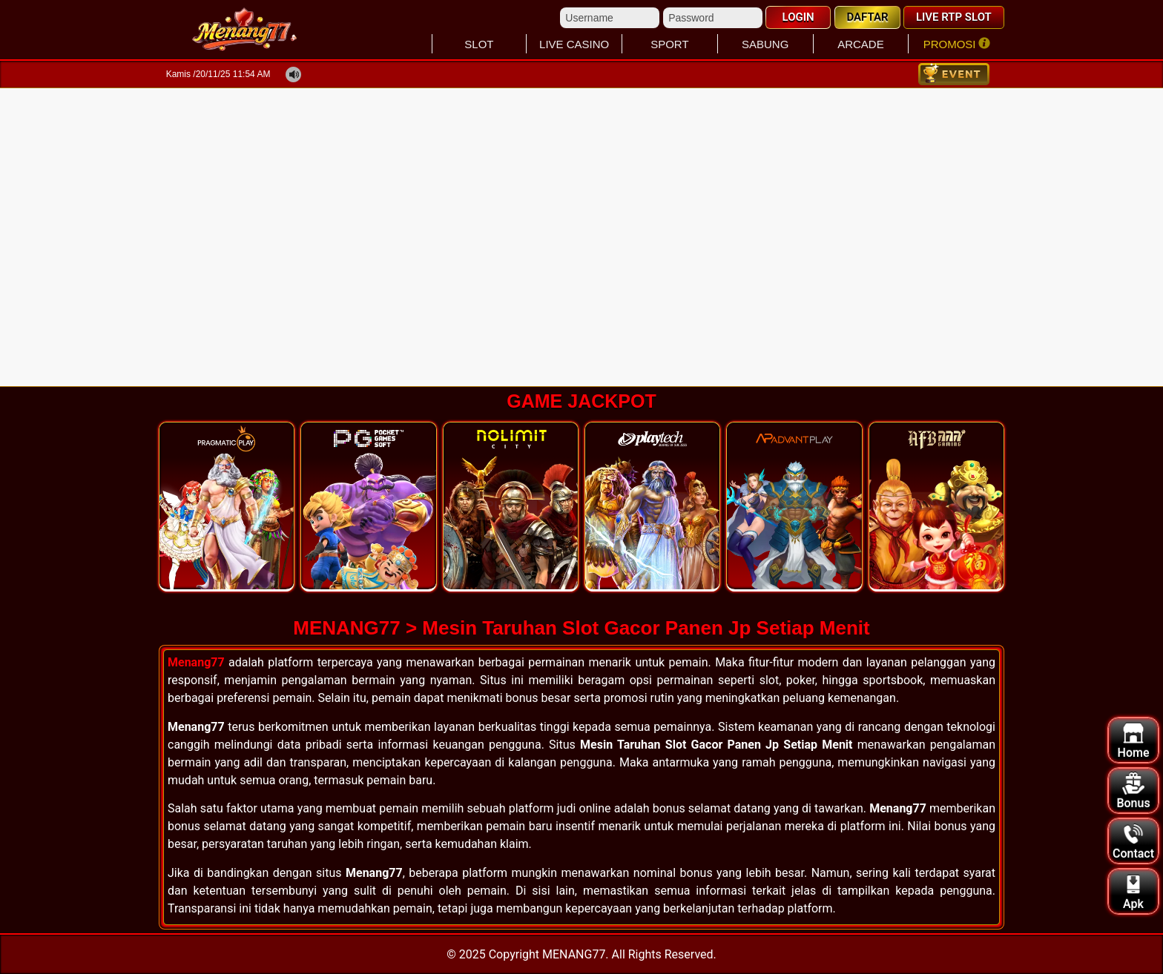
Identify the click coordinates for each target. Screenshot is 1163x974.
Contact (1133, 842)
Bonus (1133, 791)
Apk (1133, 892)
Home (1134, 741)
